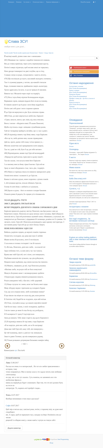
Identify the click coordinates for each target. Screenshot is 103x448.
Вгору (51, 443)
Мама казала (74, 167)
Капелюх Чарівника (77, 288)
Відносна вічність (74, 102)
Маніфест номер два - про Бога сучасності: (82, 98)
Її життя (72, 157)
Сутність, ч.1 (74, 189)
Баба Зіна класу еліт (77, 179)
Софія (8, 406)
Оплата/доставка (38, 2)
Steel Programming (63, 439)
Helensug (92, 285)
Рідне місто (74, 143)
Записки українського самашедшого (78, 269)
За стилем (27, 2)
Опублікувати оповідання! (79, 71)
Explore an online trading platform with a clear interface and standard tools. (83, 239)
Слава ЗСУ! (16, 41)
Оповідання (75, 120)
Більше (79, 140)
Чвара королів (75, 262)
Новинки (18, 2)
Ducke (71, 100)
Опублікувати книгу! (77, 67)
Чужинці (72, 106)
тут (16, 350)
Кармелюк (73, 276)
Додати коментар (14, 428)
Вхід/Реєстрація (85, 2)
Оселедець (74, 149)
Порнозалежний (76, 123)
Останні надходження (81, 83)
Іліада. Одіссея (48, 53)
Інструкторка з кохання (76, 86)
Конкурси (11, 2)
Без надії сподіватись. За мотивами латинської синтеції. (82, 220)
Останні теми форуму (81, 258)
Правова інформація (53, 2)
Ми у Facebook (76, 75)
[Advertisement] (51, 21)
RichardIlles (93, 273)
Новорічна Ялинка (74, 94)
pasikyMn (92, 265)
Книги (41, 53)
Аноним (92, 291)
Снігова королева (76, 282)
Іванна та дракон (74, 90)
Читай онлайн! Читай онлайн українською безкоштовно (21, 53)
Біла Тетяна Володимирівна (78, 88)
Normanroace (93, 279)
